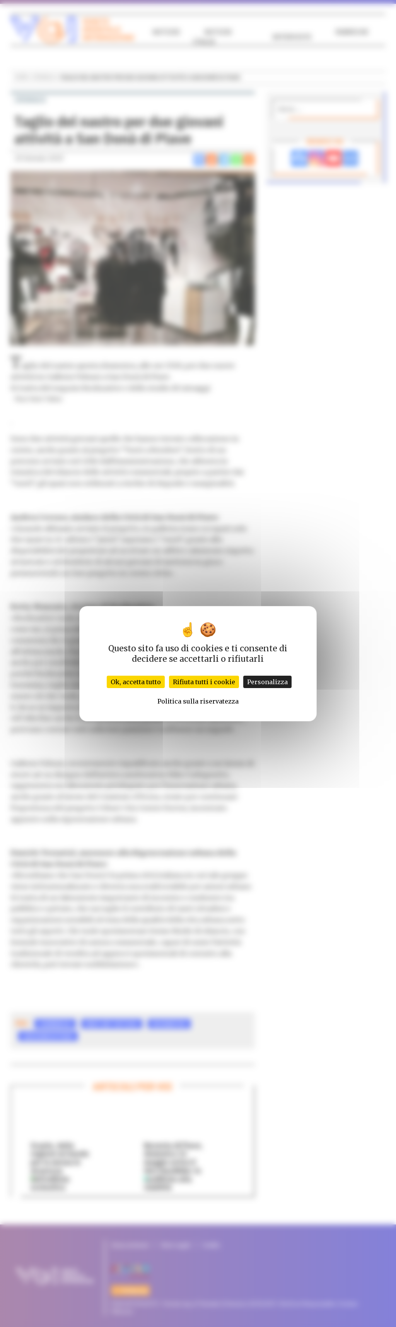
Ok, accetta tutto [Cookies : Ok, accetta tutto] (136, 682)
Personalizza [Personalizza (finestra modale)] (267, 682)
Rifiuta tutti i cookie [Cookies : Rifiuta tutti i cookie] (204, 682)
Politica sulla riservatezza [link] (198, 701)
